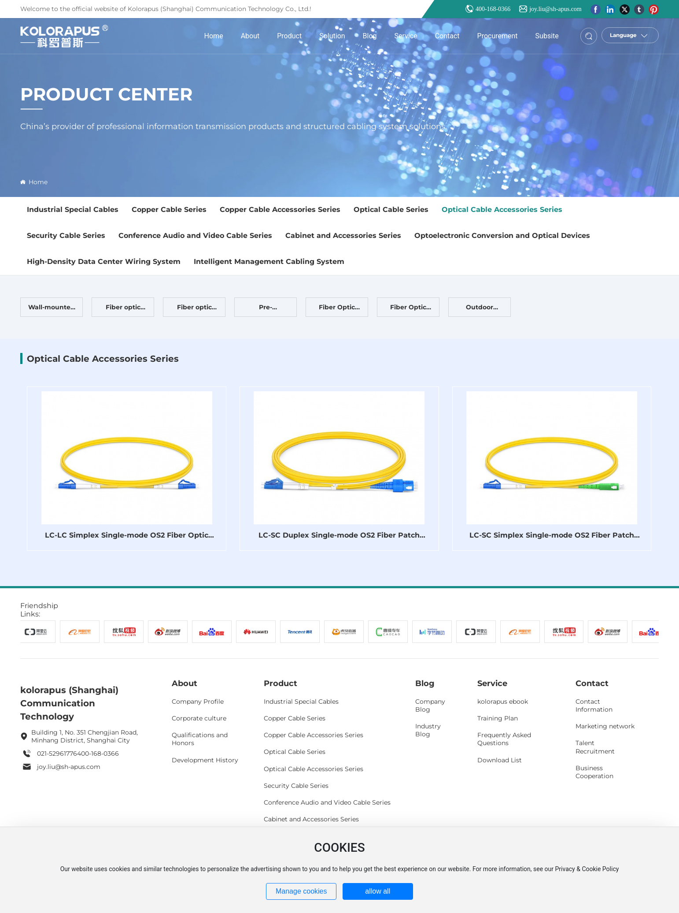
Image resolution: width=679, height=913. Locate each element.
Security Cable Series (66, 235)
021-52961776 (57, 753)
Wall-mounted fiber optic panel (51, 309)
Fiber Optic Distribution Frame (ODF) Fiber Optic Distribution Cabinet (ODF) (408, 309)
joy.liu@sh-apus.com (555, 9)
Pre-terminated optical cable (265, 309)
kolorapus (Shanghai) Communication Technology (69, 703)
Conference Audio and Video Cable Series (195, 235)
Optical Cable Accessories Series (502, 209)
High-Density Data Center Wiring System (104, 261)
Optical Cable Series (391, 209)
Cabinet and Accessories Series (343, 235)
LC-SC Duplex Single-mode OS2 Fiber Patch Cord (339, 539)
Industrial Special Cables (72, 209)
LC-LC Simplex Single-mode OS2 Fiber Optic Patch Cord (126, 539)
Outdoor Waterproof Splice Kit (479, 309)
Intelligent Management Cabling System (269, 261)
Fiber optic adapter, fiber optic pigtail (122, 309)
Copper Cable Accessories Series (280, 209)
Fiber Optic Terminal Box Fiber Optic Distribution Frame (337, 309)
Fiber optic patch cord (194, 309)
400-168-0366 (493, 9)
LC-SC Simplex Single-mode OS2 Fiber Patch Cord (551, 539)
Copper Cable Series (169, 209)
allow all (377, 891)
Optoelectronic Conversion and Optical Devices (502, 235)
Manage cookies (301, 891)
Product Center (106, 93)
